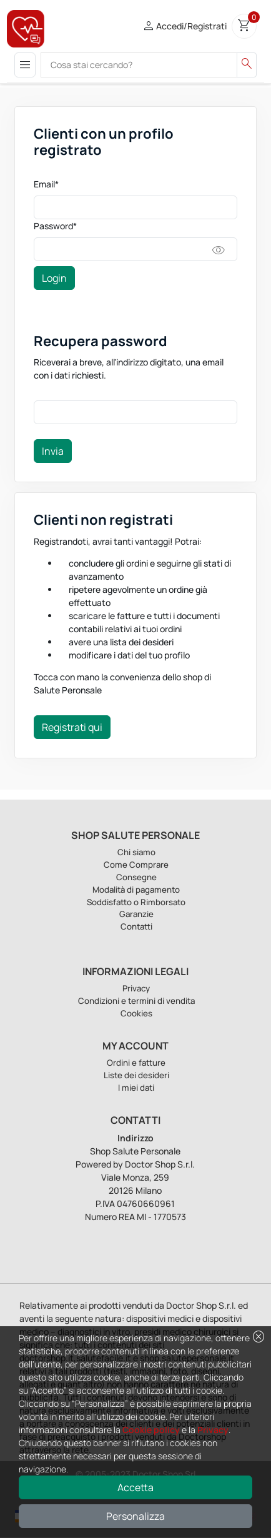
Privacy (213, 1430)
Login (54, 278)
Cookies (136, 1013)
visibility (218, 250)
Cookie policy (151, 1430)
